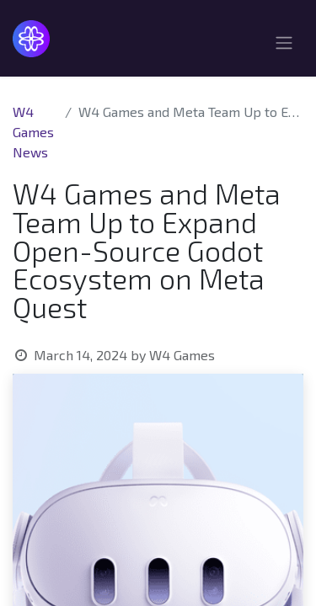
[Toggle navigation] (284, 45)
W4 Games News (33, 132)
